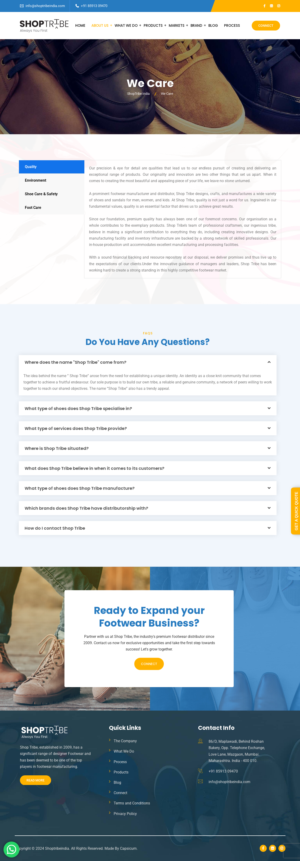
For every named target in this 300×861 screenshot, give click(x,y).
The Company (125, 741)
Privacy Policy (125, 813)
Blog (213, 25)
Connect (266, 25)
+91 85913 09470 (94, 6)
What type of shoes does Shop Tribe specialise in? (78, 408)
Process (232, 25)
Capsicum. (129, 848)
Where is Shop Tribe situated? (57, 448)
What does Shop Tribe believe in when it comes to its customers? (94, 468)
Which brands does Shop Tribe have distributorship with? (86, 508)
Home (80, 25)
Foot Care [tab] (33, 207)
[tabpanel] (182, 219)
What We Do (126, 25)
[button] (148, 362)
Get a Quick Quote (296, 511)
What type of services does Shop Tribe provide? (76, 428)
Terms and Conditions (132, 803)
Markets (176, 25)
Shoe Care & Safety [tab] (41, 194)
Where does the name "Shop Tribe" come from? (75, 362)
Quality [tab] (31, 167)
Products (153, 25)
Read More (35, 780)
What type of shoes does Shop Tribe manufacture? (80, 488)
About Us (100, 25)
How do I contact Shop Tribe (55, 528)
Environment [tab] (35, 180)
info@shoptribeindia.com (45, 6)
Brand (196, 25)
